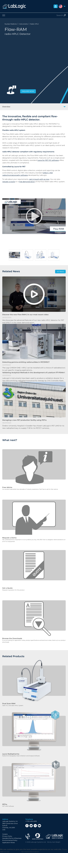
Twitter (31, 825)
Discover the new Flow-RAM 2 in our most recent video (25, 315)
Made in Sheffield (37, 836)
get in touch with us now (39, 179)
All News (60, 271)
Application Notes (8, 842)
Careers (5, 834)
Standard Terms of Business (11, 838)
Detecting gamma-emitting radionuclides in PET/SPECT (25, 362)
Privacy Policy (7, 836)
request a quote (8, 182)
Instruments (23, 24)
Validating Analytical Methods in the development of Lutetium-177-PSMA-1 (33, 373)
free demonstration (27, 182)
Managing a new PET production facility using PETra (24, 420)
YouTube (39, 825)
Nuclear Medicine (11, 24)
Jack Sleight (56, 842)
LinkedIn (35, 825)
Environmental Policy (9, 840)
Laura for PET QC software (48, 160)
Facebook (27, 825)
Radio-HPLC (34, 24)
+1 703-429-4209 (31, 821)
